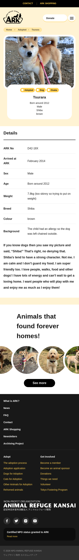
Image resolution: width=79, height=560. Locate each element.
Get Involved (47, 456)
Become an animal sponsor (55, 468)
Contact (7, 422)
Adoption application (14, 468)
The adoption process (15, 463)
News (6, 408)
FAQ (5, 415)
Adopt (6, 456)
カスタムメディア (29, 555)
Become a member (50, 463)
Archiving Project (13, 443)
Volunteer (45, 484)
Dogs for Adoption (13, 473)
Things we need (49, 479)
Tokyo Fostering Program (53, 489)
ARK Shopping (12, 429)
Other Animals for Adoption (17, 484)
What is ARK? (11, 401)
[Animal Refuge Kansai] (13, 17)
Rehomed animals (13, 489)
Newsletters (10, 436)
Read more (12, 536)
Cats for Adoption (12, 479)
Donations (45, 473)
